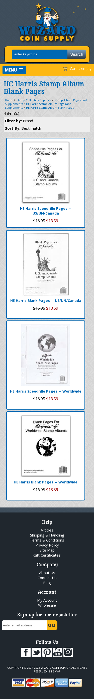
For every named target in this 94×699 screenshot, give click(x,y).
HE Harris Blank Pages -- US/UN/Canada (45, 300)
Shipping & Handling (47, 535)
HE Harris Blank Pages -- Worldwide (45, 482)
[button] (14, 70)
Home (9, 100)
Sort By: (23, 128)
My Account (47, 600)
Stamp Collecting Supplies (34, 100)
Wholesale (47, 605)
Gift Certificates (47, 555)
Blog (47, 582)
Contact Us (47, 577)
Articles (47, 530)
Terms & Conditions (47, 540)
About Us (47, 572)
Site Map (47, 550)
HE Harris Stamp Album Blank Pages (50, 107)
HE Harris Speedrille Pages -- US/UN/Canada (45, 211)
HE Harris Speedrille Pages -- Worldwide (45, 391)
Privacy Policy (47, 545)
